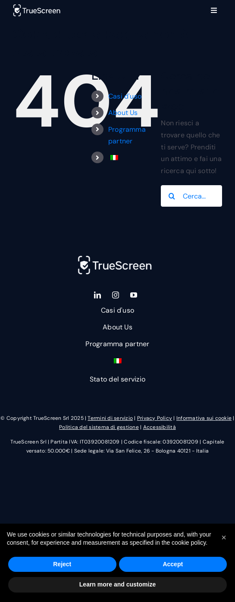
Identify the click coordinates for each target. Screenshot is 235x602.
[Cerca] (171, 196)
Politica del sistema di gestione (99, 426)
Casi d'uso (124, 96)
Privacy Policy (154, 418)
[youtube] (134, 294)
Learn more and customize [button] (117, 584)
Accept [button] (173, 564)
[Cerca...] (191, 196)
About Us (123, 112)
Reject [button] (62, 564)
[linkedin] (97, 294)
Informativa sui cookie (204, 418)
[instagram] (115, 294)
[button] (224, 537)
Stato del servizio (117, 379)
